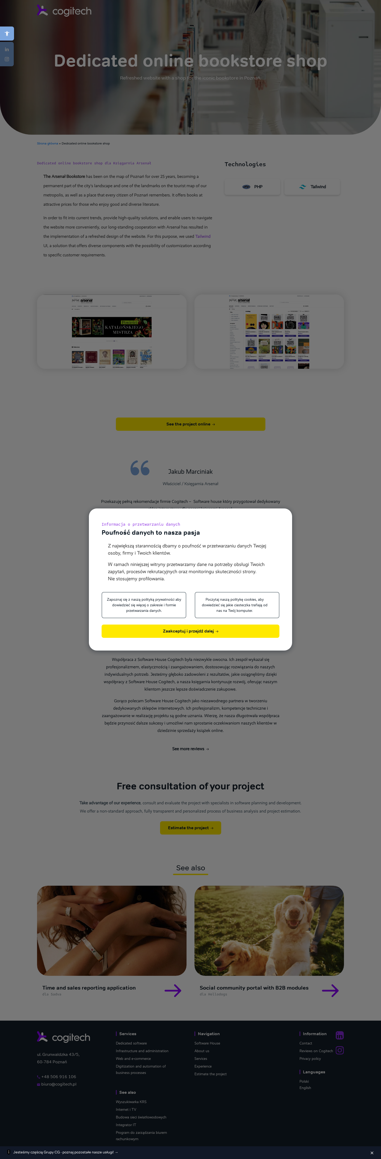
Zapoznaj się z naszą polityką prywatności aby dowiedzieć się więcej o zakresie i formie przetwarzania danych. (144, 605)
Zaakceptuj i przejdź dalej (190, 631)
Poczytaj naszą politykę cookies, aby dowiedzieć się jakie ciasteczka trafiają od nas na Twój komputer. (234, 605)
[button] (7, 34)
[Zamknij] (372, 1152)
